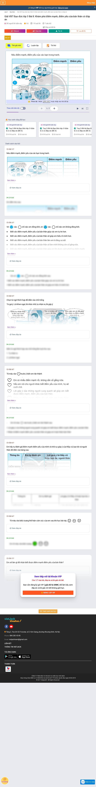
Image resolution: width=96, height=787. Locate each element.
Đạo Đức (12, 12)
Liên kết (8, 748)
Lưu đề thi (81, 31)
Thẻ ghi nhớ (14, 45)
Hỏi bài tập (4, 780)
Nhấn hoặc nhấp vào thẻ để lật (48, 101)
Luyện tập (33, 45)
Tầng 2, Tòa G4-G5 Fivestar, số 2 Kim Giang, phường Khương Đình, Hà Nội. (33, 736)
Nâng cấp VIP (48, 697)
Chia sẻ (15, 31)
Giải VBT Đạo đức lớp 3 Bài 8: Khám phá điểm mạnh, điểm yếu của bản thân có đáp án (42, 12)
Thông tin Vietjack (13, 751)
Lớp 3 (6, 12)
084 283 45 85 (15, 740)
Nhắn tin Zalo (88, 782)
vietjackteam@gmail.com (18, 744)
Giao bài (37, 31)
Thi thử (51, 45)
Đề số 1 (7, 38)
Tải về (59, 31)
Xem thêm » (11, 180)
